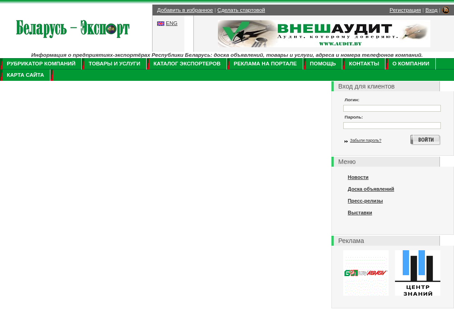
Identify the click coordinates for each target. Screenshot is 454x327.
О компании (410, 63)
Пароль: (354, 116)
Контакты (364, 63)
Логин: (352, 99)
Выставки (360, 212)
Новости (358, 177)
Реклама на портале (265, 63)
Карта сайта (25, 75)
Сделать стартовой (241, 10)
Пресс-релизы (365, 200)
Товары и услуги (114, 63)
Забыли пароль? (365, 140)
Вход (431, 10)
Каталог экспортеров (187, 63)
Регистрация (405, 10)
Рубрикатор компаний (41, 63)
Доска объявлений (371, 189)
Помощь (323, 63)
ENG (172, 23)
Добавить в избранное (185, 10)
